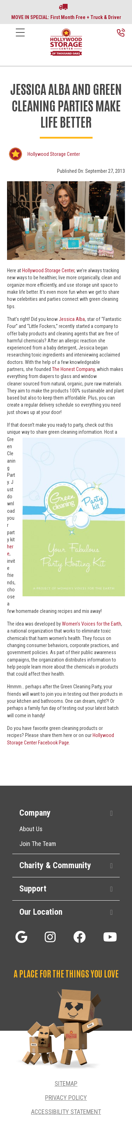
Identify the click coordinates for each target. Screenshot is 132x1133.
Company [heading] (35, 813)
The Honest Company (73, 369)
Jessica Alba (72, 319)
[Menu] (20, 38)
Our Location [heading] (40, 912)
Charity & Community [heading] (55, 865)
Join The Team (37, 843)
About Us (31, 829)
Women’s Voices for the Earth (91, 624)
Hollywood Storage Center (53, 154)
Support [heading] (32, 889)
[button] (111, 813)
